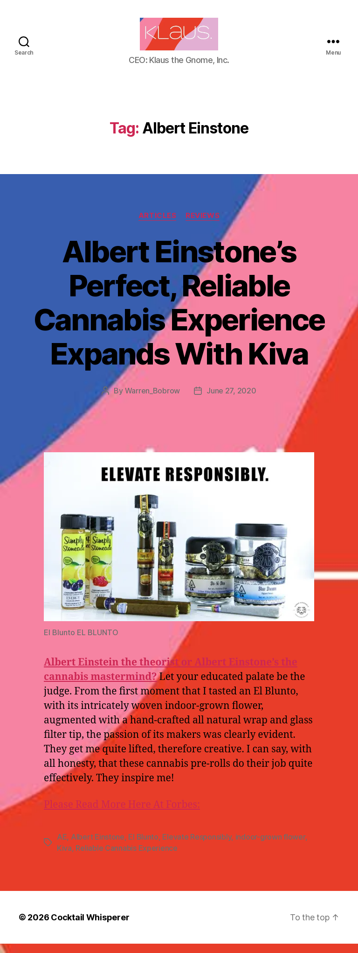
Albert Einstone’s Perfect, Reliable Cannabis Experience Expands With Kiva (179, 312)
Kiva (64, 857)
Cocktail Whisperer (90, 927)
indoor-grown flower (270, 846)
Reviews (203, 225)
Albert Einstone (97, 846)
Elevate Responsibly (196, 846)
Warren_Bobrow (152, 400)
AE (62, 846)
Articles (157, 225)
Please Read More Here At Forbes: (122, 814)
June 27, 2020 (231, 400)
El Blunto (143, 846)
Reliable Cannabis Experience (126, 857)
